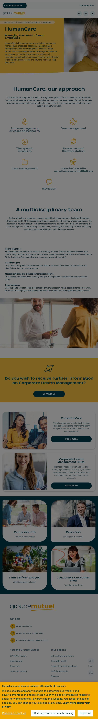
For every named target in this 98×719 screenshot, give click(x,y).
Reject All (85, 713)
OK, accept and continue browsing (53, 713)
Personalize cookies (14, 713)
